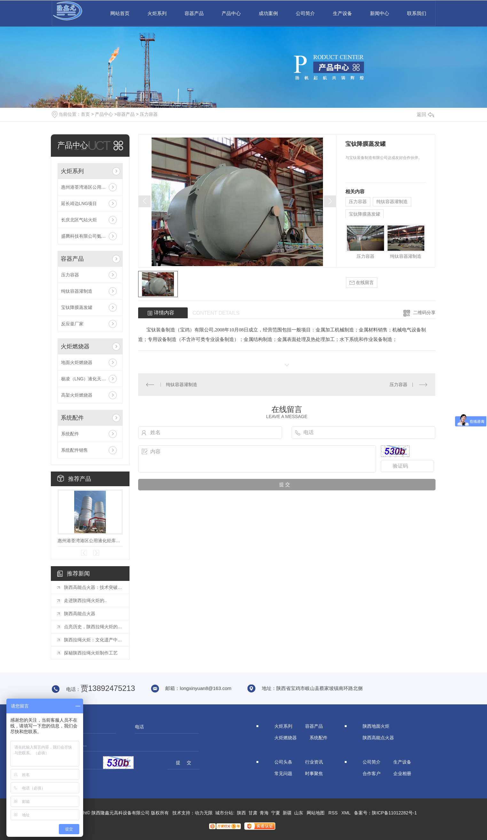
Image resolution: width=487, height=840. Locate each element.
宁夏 (275, 812)
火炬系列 (157, 13)
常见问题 (283, 773)
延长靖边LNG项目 (79, 203)
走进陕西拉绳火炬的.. (85, 600)
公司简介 (305, 13)
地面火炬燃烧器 (76, 362)
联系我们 (416, 13)
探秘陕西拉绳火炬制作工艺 (91, 652)
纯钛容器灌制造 (76, 291)
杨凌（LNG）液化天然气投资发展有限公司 (90, 378)
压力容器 (149, 114)
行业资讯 (314, 762)
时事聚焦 (314, 773)
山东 (298, 812)
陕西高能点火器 (79, 613)
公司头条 (283, 762)
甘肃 (252, 812)
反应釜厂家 (72, 323)
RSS (333, 812)
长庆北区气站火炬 (79, 219)
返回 (425, 114)
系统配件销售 (74, 450)
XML (346, 812)
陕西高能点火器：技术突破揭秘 (93, 587)
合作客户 (372, 773)
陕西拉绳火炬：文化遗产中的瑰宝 (93, 639)
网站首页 (120, 13)
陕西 (241, 812)
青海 (264, 812)
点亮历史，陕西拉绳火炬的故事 (93, 626)
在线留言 (362, 282)
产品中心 (231, 13)
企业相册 (402, 773)
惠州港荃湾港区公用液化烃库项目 (90, 187)
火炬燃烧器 (75, 346)
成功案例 (268, 13)
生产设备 (342, 13)
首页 (85, 114)
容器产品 (194, 13)
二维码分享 (424, 312)
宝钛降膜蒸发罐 (76, 307)
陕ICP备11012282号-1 (394, 812)
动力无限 (204, 812)
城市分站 (224, 812)
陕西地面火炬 (376, 726)
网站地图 (316, 812)
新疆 (287, 812)
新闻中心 (379, 13)
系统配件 (72, 418)
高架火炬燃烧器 (76, 395)
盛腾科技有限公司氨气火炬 (88, 236)
